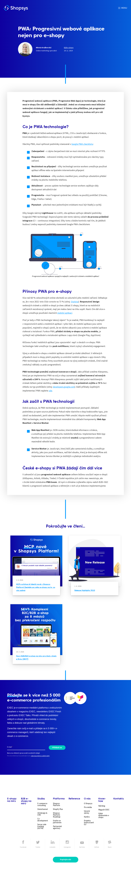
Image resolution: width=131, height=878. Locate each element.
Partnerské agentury (57, 827)
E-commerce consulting (42, 804)
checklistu (88, 144)
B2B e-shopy (69, 47)
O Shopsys (88, 803)
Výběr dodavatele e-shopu (103, 815)
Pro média (88, 807)
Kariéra (87, 817)
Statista (74, 301)
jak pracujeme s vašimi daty (40, 756)
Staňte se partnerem (57, 821)
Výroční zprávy (87, 812)
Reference (74, 798)
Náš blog (101, 806)
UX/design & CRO (42, 814)
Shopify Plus (58, 809)
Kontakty (118, 798)
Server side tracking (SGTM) (41, 826)
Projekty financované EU (89, 822)
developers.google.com (64, 386)
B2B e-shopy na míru (26, 801)
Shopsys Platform (56, 804)
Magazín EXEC (104, 809)
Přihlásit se (57, 748)
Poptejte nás (65, 859)
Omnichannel (42, 809)
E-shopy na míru (11, 799)
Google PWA (77, 144)
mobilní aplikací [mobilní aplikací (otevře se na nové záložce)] (64, 313)
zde (50, 390)
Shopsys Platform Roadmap (56, 815)
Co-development (42, 819)
